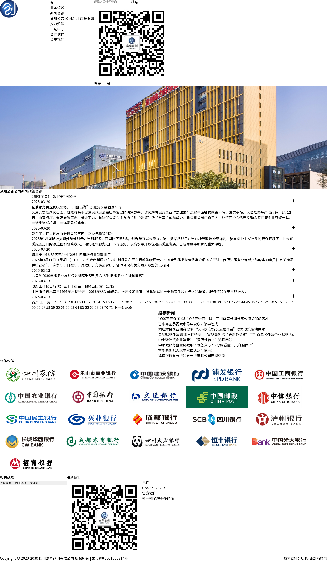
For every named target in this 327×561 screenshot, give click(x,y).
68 (96, 307)
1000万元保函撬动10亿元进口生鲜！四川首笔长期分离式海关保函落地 (213, 318)
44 (243, 302)
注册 (106, 83)
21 (132, 302)
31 (180, 302)
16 (108, 302)
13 (93, 302)
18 (117, 302)
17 (113, 302)
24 (146, 302)
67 (92, 307)
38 (214, 302)
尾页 (128, 307)
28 (166, 302)
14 (98, 302)
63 (72, 307)
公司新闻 (72, 18)
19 (122, 302)
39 (219, 302)
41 (229, 302)
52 (282, 302)
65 (82, 307)
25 (151, 302)
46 (253, 302)
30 (175, 302)
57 (43, 307)
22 (137, 302)
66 (87, 307)
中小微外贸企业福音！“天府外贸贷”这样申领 (195, 340)
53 (287, 302)
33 (190, 302)
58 (48, 307)
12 (88, 302)
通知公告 (57, 18)
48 (262, 302)
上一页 (45, 302)
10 (79, 302)
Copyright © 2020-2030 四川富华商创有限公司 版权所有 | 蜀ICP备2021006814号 (64, 558)
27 (161, 302)
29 (171, 302)
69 (101, 307)
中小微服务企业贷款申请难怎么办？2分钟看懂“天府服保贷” (206, 345)
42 (233, 302)
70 (106, 307)
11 (84, 302)
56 (38, 307)
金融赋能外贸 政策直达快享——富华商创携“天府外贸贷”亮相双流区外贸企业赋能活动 (226, 334)
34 (195, 302)
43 (238, 302)
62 (67, 307)
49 (267, 302)
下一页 (119, 307)
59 (53, 307)
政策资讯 (87, 18)
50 (272, 302)
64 (77, 307)
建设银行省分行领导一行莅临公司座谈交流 (191, 355)
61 (63, 307)
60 (58, 307)
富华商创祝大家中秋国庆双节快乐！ (186, 350)
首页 (35, 302)
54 (291, 302)
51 (277, 302)
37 (209, 302)
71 (111, 307)
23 (142, 302)
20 (127, 302)
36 (204, 302)
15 (103, 302)
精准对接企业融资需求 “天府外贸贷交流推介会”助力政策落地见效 (211, 329)
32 (185, 302)
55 (34, 307)
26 (156, 302)
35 (200, 302)
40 (224, 302)
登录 (97, 83)
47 (258, 302)
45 (248, 302)
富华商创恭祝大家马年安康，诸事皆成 (188, 324)
